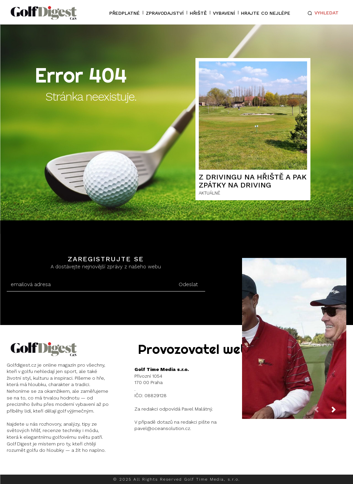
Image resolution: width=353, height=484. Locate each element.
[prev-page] (321, 411)
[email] (89, 284)
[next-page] (339, 411)
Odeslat (188, 284)
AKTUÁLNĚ (209, 193)
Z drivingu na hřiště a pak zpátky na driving (253, 181)
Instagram (32, 467)
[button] (322, 13)
